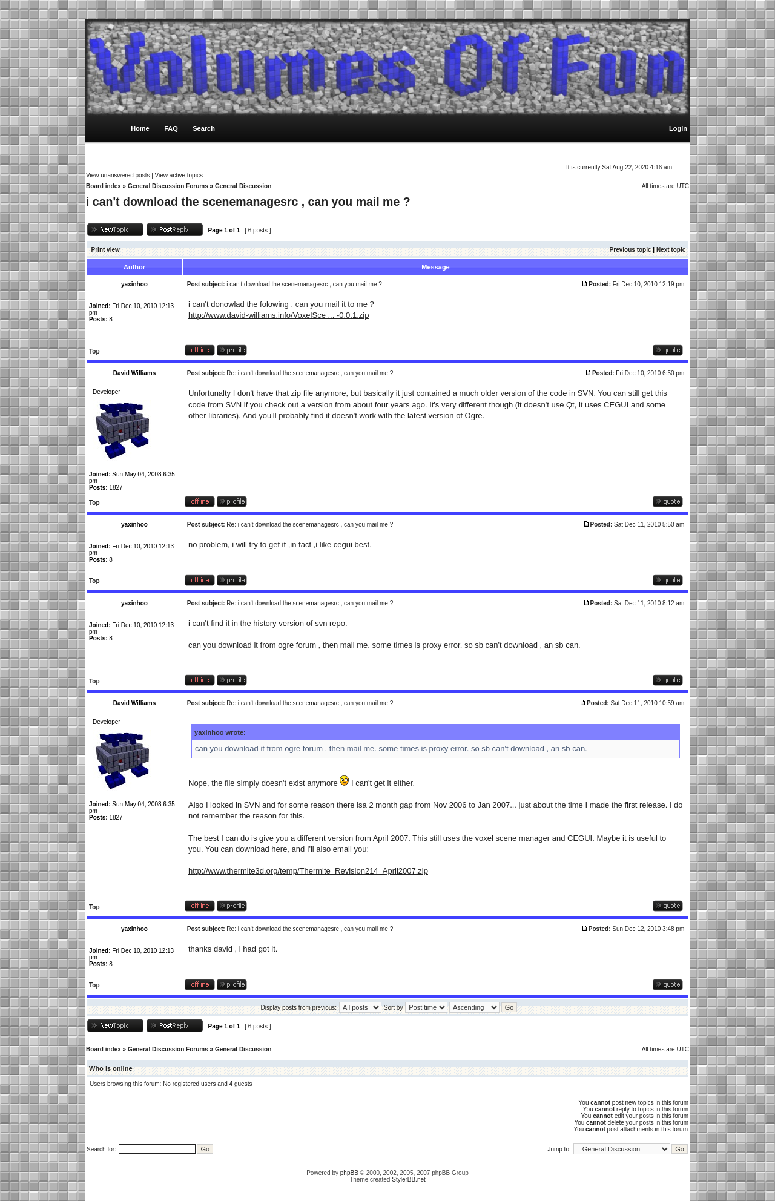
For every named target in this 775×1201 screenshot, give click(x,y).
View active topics (179, 175)
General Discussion (243, 186)
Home (140, 128)
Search (204, 128)
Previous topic (630, 249)
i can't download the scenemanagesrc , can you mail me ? (248, 201)
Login (678, 128)
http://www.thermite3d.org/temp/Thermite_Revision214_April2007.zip (308, 870)
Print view (105, 249)
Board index (103, 186)
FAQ (171, 128)
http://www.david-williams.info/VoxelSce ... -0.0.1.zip (278, 315)
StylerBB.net (409, 1179)
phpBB (349, 1173)
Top (94, 351)
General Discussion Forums (168, 186)
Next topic (670, 249)
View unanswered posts (118, 175)
